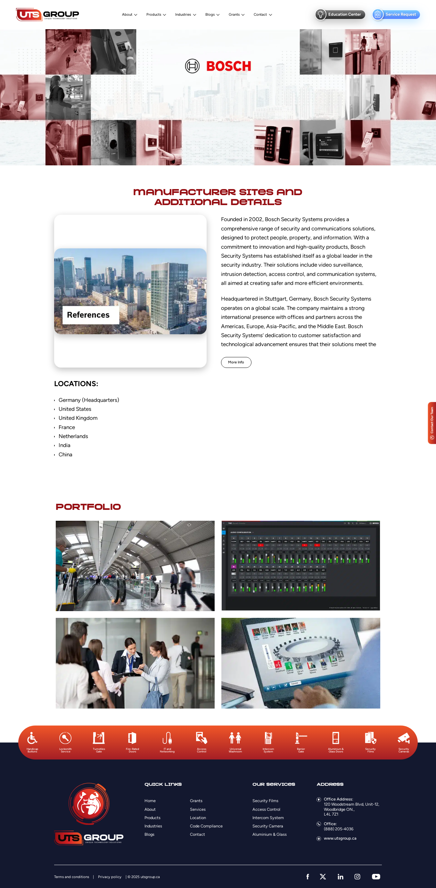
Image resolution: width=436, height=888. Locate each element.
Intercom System (268, 817)
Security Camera (267, 826)
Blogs (210, 14)
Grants (234, 14)
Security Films (265, 800)
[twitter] (322, 876)
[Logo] (47, 14)
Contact (260, 14)
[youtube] (376, 876)
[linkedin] (340, 876)
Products (153, 14)
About (127, 14)
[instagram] (357, 876)
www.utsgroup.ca (340, 838)
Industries (183, 14)
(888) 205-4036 (338, 828)
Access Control (266, 809)
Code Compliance (206, 826)
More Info (236, 362)
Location (198, 817)
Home (150, 800)
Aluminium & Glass (269, 834)
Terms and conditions (71, 877)
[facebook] (307, 876)
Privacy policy (109, 877)
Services (198, 809)
